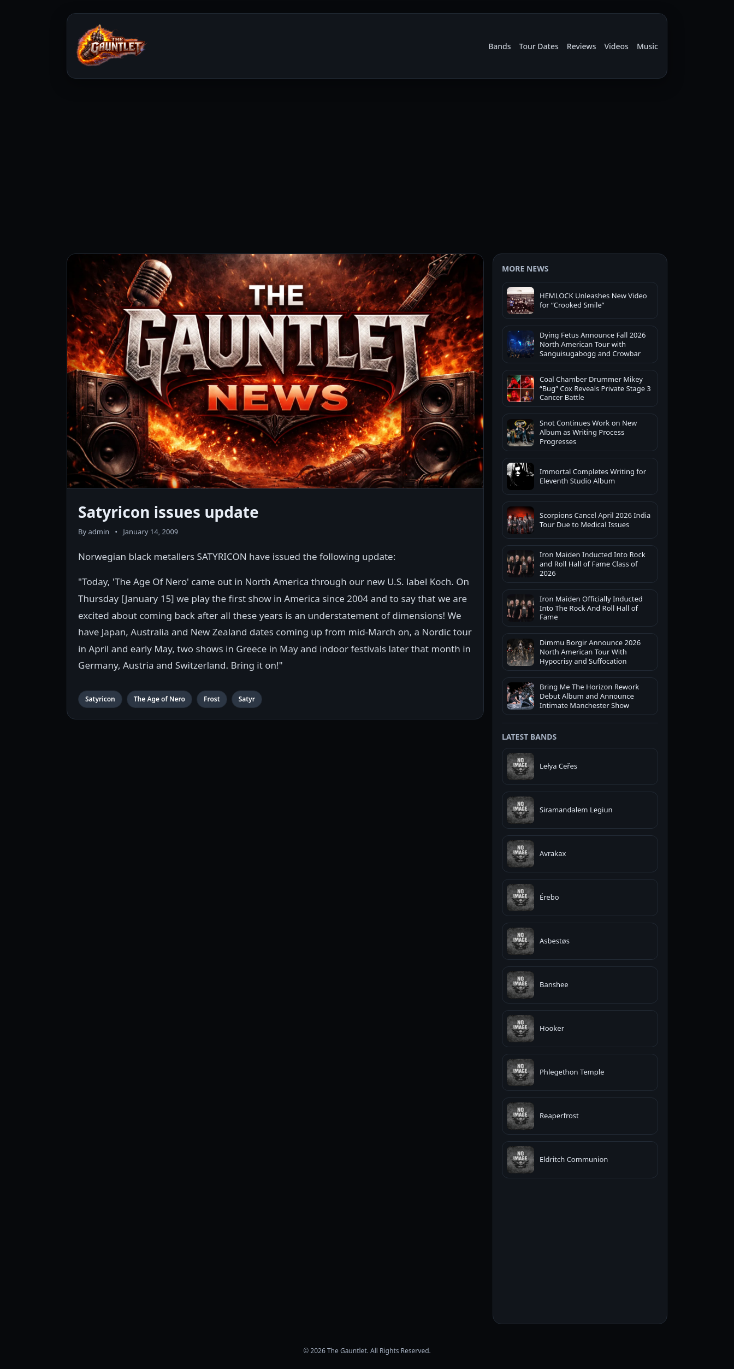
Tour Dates (539, 46)
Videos (616, 46)
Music (647, 46)
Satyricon (100, 699)
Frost (212, 699)
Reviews (581, 46)
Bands (499, 46)
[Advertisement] (367, 168)
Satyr (247, 699)
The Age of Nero (159, 699)
